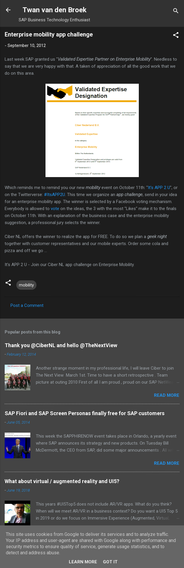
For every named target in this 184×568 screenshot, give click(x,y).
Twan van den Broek (54, 10)
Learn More (83, 561)
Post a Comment (26, 305)
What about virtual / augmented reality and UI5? (62, 481)
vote (55, 208)
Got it (110, 561)
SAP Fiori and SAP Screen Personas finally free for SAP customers (84, 413)
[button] (175, 36)
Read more (166, 395)
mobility (26, 285)
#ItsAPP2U (54, 194)
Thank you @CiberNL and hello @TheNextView (61, 345)
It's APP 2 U (159, 187)
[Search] (175, 12)
